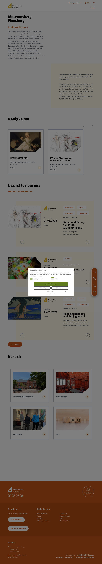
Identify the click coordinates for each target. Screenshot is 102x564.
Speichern (59, 288)
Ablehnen (42, 288)
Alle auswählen (51, 284)
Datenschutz (53, 294)
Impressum (48, 294)
